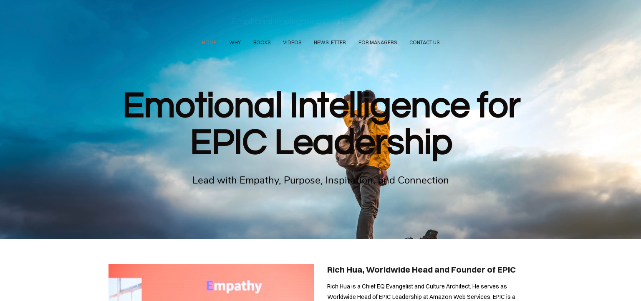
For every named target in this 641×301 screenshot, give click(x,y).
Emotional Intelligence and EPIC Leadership (320, 21)
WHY (235, 42)
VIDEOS (292, 42)
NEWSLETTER (330, 42)
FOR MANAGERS (377, 42)
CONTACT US (424, 42)
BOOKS (261, 42)
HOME (209, 42)
